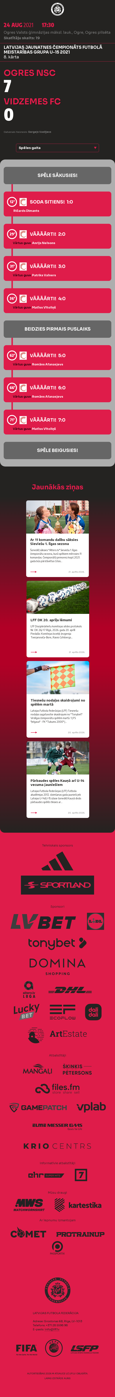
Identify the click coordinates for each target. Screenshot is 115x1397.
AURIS (67, 1378)
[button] (57, 148)
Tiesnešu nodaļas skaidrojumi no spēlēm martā (58, 702)
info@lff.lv (52, 1329)
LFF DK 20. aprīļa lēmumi (51, 620)
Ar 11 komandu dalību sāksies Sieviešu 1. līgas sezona (54, 541)
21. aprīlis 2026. (57, 572)
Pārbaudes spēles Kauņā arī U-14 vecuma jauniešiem (57, 782)
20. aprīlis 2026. (58, 732)
